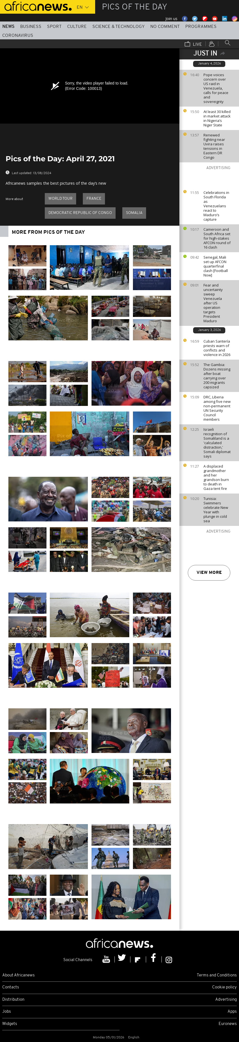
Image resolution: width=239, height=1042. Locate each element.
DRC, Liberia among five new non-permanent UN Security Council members (217, 408)
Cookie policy (224, 987)
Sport (54, 27)
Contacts (10, 987)
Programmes (201, 27)
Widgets (9, 1024)
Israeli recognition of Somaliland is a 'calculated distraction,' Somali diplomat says (217, 442)
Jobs (6, 1012)
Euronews (228, 1024)
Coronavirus (17, 35)
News (8, 27)
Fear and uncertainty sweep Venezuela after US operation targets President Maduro (213, 303)
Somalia (134, 213)
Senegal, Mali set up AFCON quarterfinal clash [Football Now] (215, 266)
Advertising (226, 1000)
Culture (77, 27)
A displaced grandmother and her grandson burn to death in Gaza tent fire (216, 477)
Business (30, 27)
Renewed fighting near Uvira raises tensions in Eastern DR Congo (214, 146)
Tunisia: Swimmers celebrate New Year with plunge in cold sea (215, 509)
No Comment (165, 27)
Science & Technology (118, 27)
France (93, 199)
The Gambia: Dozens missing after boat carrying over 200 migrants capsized (216, 375)
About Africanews (18, 975)
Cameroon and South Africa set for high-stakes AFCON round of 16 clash (217, 238)
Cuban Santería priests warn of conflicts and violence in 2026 (216, 348)
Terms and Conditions (217, 975)
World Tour (60, 199)
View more (209, 573)
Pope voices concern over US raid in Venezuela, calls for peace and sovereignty (215, 88)
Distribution (13, 1000)
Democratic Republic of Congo (80, 213)
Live (193, 44)
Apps (232, 1012)
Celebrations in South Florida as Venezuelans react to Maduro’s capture (216, 206)
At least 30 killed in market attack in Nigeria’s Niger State (217, 118)
